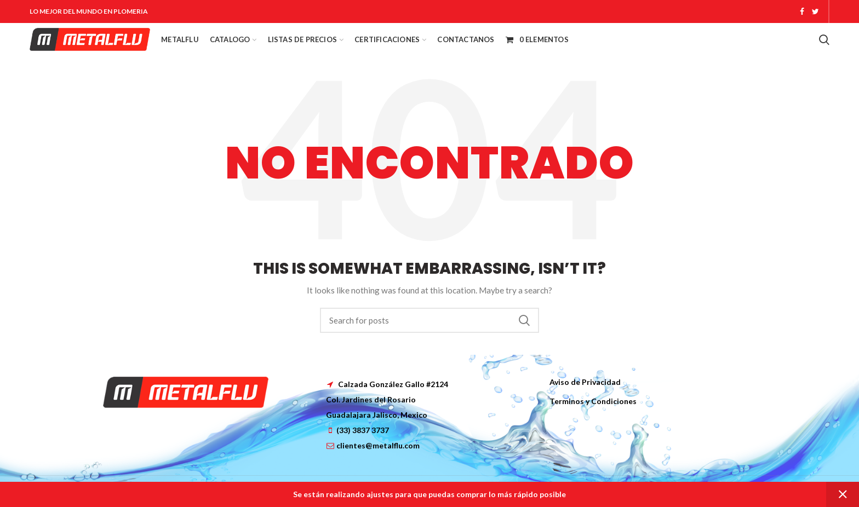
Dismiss (842, 494)
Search (524, 320)
